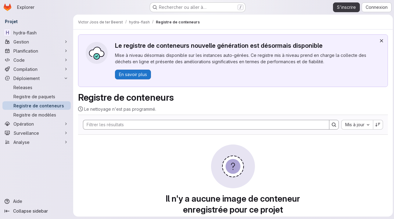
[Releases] (36, 87)
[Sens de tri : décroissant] (377, 125)
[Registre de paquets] (36, 96)
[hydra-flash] (36, 32)
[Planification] (36, 51)
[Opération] (36, 124)
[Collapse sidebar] (36, 211)
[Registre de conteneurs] (36, 105)
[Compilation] (36, 69)
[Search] (202, 124)
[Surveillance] (36, 133)
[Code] (36, 60)
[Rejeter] (380, 40)
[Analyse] (36, 142)
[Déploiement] (36, 78)
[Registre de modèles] (36, 114)
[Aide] (36, 201)
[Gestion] (36, 41)
